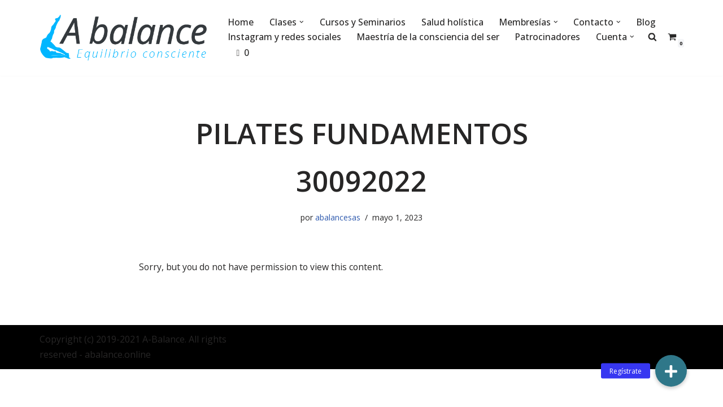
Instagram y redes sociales (285, 37)
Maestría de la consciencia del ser (429, 37)
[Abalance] (124, 38)
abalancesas (338, 218)
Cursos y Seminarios (364, 22)
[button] (302, 22)
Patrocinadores (549, 37)
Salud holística (454, 22)
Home (241, 22)
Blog (649, 22)
